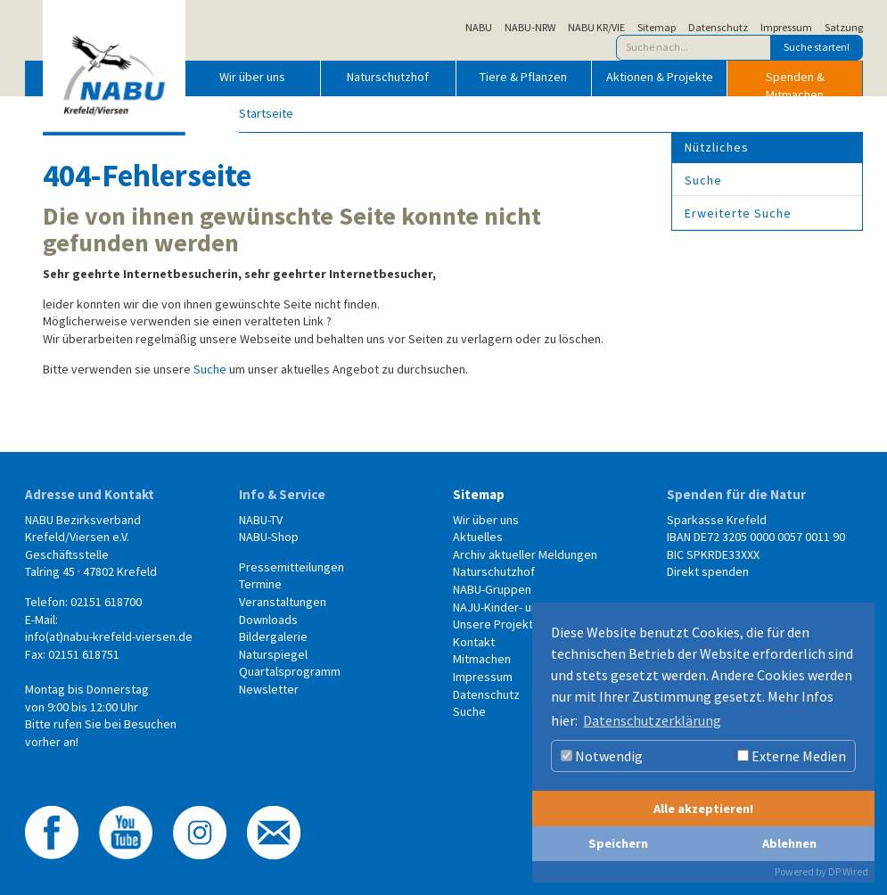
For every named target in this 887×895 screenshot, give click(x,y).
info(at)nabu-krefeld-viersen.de (109, 636)
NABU (478, 27)
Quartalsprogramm (290, 671)
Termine (260, 584)
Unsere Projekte (496, 624)
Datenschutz (718, 27)
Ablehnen (789, 843)
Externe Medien (791, 756)
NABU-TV (261, 520)
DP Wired (848, 871)
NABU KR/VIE (596, 27)
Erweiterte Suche (738, 213)
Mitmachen (482, 659)
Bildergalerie (273, 636)
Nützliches (717, 147)
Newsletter (269, 689)
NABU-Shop (269, 537)
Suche (209, 369)
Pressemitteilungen (291, 567)
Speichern (618, 843)
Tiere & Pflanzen (523, 77)
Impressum (786, 27)
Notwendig (602, 756)
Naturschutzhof (388, 77)
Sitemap (656, 27)
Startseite (266, 113)
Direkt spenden (708, 571)
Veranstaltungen (282, 602)
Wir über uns (252, 77)
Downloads (268, 620)
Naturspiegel (273, 654)
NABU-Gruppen (492, 589)
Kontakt (474, 642)
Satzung (844, 27)
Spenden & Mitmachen (795, 82)
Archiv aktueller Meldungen (525, 554)
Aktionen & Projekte (659, 77)
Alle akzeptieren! (703, 809)
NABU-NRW (530, 27)
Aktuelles (478, 537)
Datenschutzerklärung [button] (652, 720)
